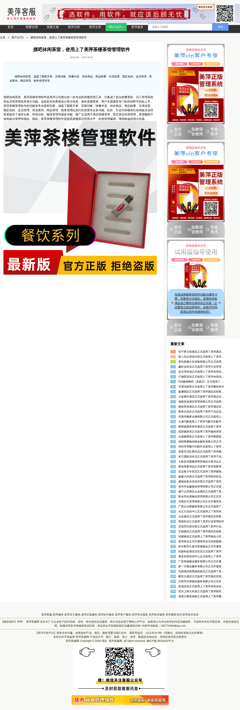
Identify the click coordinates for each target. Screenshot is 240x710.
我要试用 (32, 27)
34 (173, 516)
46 (173, 576)
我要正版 (53, 27)
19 (173, 441)
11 (173, 401)
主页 (2, 37)
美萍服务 (137, 27)
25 (173, 471)
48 (173, 586)
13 (173, 411)
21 (173, 451)
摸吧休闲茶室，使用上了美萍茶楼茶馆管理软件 (58, 37)
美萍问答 (74, 27)
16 (173, 426)
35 (173, 521)
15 (173, 421)
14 (173, 416)
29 (173, 491)
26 (173, 476)
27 (173, 481)
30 (173, 496)
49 (173, 591)
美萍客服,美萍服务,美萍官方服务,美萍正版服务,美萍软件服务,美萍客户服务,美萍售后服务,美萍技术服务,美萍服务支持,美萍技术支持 (120, 614)
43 (173, 561)
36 (173, 526)
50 (173, 596)
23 (173, 461)
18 (173, 436)
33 (173, 511)
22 (173, 456)
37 (173, 531)
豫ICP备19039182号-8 (160, 640)
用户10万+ (116, 27)
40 (173, 546)
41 (173, 551)
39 (173, 541)
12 (173, 406)
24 (173, 466)
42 (173, 556)
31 (173, 501)
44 (173, 566)
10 (173, 396)
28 (173, 486)
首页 (10, 27)
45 (173, 571)
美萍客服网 (32, 621)
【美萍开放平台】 (46, 632)
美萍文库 (95, 27)
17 (173, 431)
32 (173, 506)
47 (173, 581)
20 (173, 446)
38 (173, 536)
